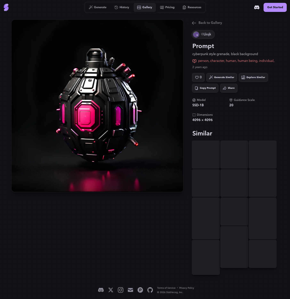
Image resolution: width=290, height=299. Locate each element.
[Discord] (256, 7)
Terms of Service (166, 288)
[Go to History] (122, 7)
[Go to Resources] (192, 7)
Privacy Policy (186, 288)
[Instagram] (121, 290)
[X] (111, 290)
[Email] (130, 290)
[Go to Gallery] (144, 7)
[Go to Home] (6, 7)
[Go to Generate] (98, 7)
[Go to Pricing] (167, 7)
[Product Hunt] (140, 290)
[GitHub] (150, 290)
